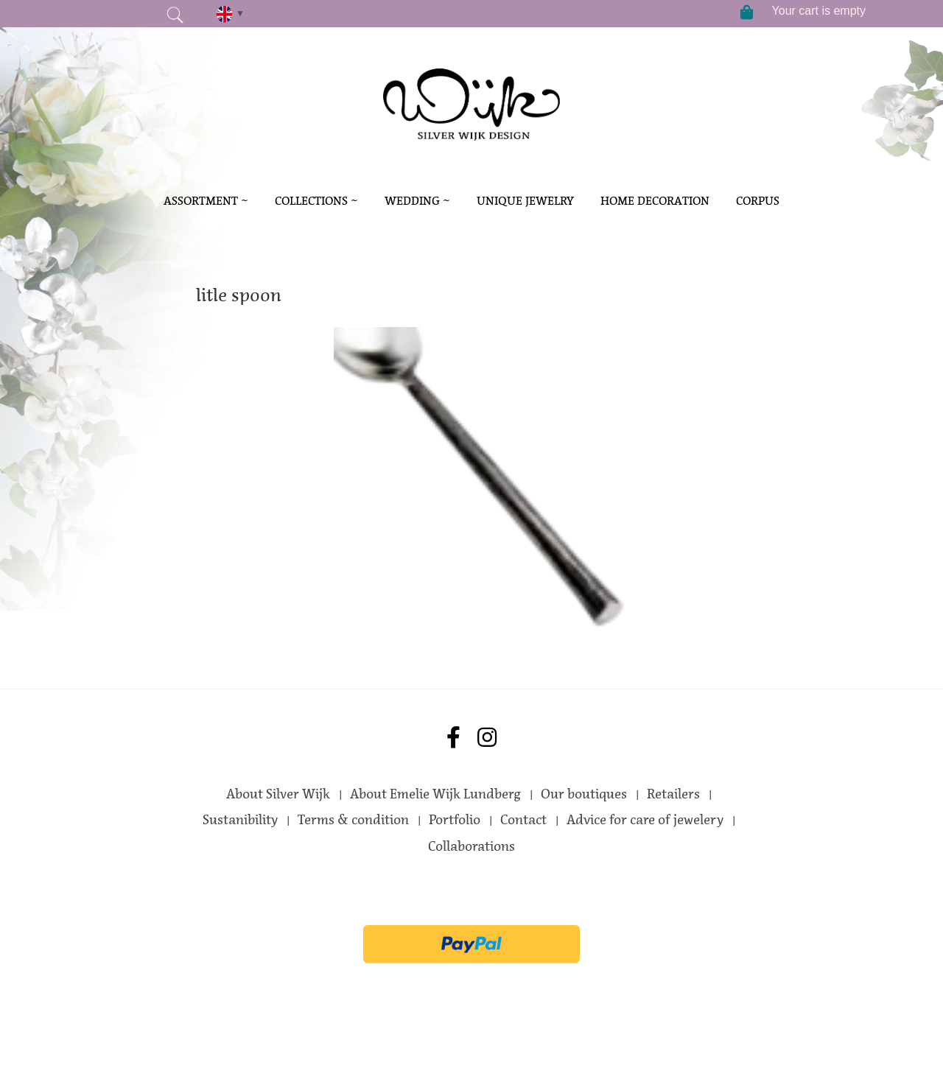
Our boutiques (584, 794)
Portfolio (454, 820)
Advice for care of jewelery (645, 820)
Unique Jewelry (525, 201)
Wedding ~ (417, 201)
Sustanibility (240, 820)
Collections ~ (316, 201)
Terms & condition (353, 820)
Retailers (673, 794)
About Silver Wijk (278, 794)
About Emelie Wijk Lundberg (435, 794)
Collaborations (471, 846)
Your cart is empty (819, 10)
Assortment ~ (206, 201)
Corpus (757, 201)
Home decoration (654, 201)
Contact (523, 820)
